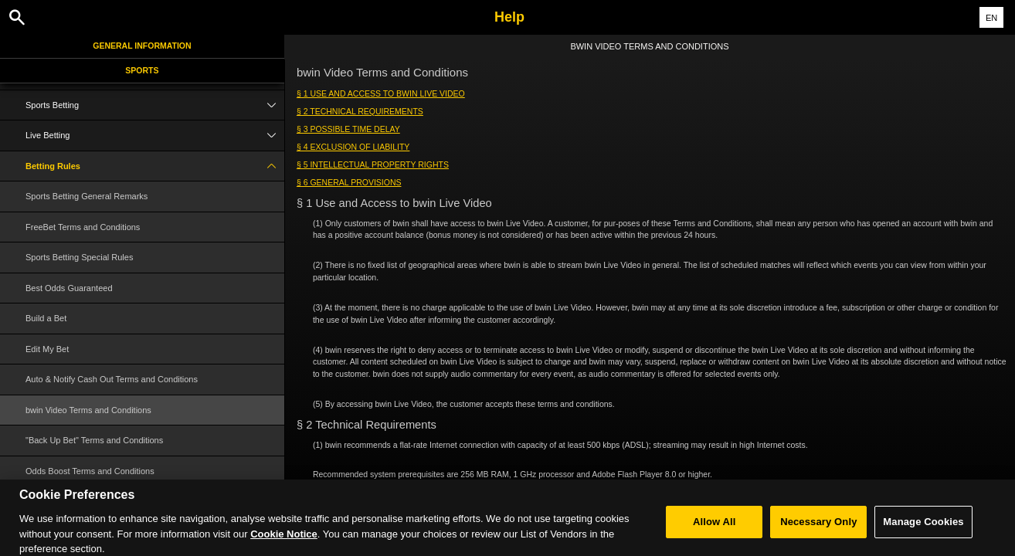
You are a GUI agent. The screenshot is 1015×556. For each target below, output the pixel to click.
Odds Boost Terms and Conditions (89, 471)
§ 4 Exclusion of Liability (353, 146)
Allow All (714, 528)
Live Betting (154, 135)
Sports (141, 70)
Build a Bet (45, 318)
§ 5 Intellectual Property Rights (373, 164)
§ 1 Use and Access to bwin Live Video (381, 93)
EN (991, 17)
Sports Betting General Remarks (86, 196)
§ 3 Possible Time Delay (348, 129)
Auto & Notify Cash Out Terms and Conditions (111, 379)
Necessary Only (818, 528)
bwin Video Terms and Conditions (88, 410)
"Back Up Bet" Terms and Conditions (94, 440)
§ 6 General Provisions (349, 182)
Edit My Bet (47, 349)
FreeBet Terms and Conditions (82, 227)
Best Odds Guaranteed (69, 288)
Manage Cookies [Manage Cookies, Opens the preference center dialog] (923, 528)
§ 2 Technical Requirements (360, 111)
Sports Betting (154, 105)
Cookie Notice (283, 540)
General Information (142, 45)
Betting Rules (154, 166)
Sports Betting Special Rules (79, 257)
